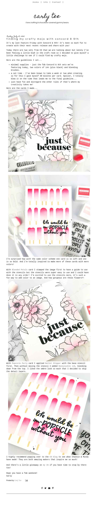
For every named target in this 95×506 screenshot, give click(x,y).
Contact (56, 2)
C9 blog (53, 457)
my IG (46, 465)
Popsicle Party (19, 363)
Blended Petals (19, 270)
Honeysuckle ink (67, 366)
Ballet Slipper (53, 363)
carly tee (47, 16)
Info (45, 2)
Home (36, 2)
